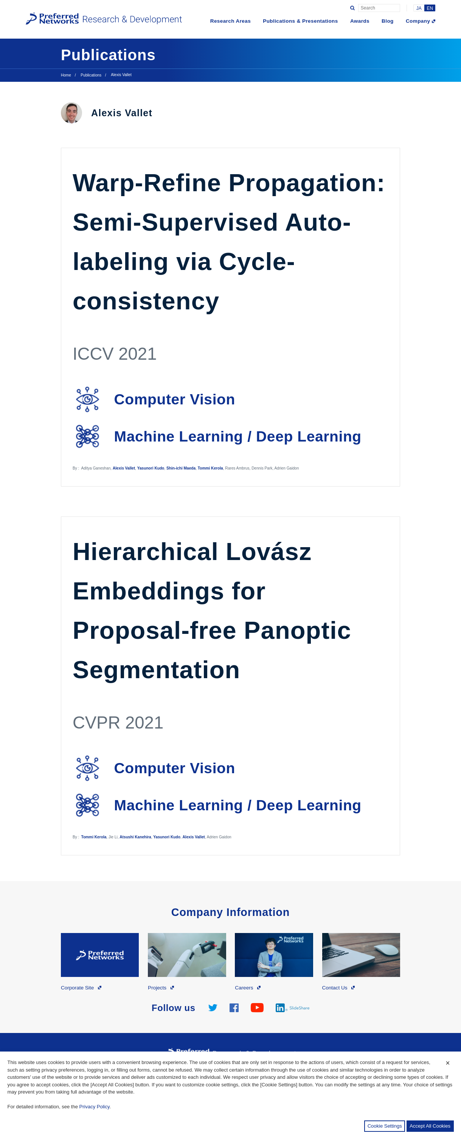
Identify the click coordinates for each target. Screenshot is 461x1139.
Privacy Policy (94, 1106)
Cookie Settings (385, 1126)
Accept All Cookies (430, 1126)
